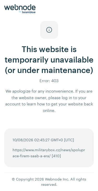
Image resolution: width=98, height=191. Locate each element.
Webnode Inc (56, 179)
